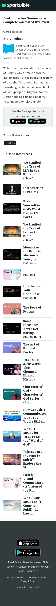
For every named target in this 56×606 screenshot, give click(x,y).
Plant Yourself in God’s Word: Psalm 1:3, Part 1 (32, 209)
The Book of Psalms (32, 309)
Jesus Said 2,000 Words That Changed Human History (32, 369)
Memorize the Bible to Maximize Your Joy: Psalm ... (32, 255)
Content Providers (28, 566)
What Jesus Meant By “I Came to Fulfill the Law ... (32, 506)
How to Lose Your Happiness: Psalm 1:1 (32, 292)
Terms (32, 581)
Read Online (14, 562)
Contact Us (32, 571)
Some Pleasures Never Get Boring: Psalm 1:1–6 (32, 329)
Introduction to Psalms (33, 190)
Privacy (24, 581)
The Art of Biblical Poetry (31, 348)
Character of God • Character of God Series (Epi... (32, 394)
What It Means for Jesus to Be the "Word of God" (33, 437)
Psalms (10, 143)
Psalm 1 (29, 275)
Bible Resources (32, 562)
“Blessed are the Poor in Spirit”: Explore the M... (32, 459)
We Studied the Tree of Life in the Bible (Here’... (32, 170)
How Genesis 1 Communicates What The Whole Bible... (34, 416)
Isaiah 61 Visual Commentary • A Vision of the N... (33, 483)
